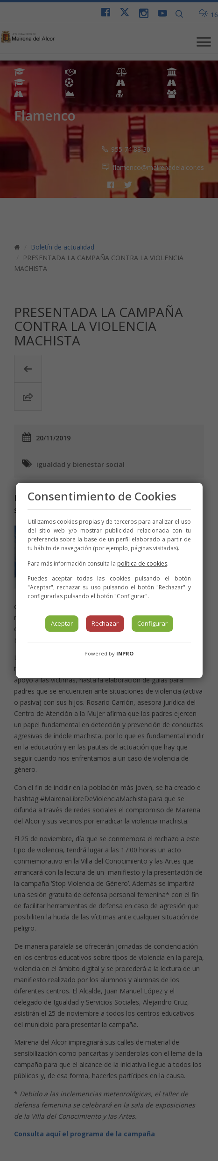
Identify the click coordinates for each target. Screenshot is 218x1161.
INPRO (125, 653)
